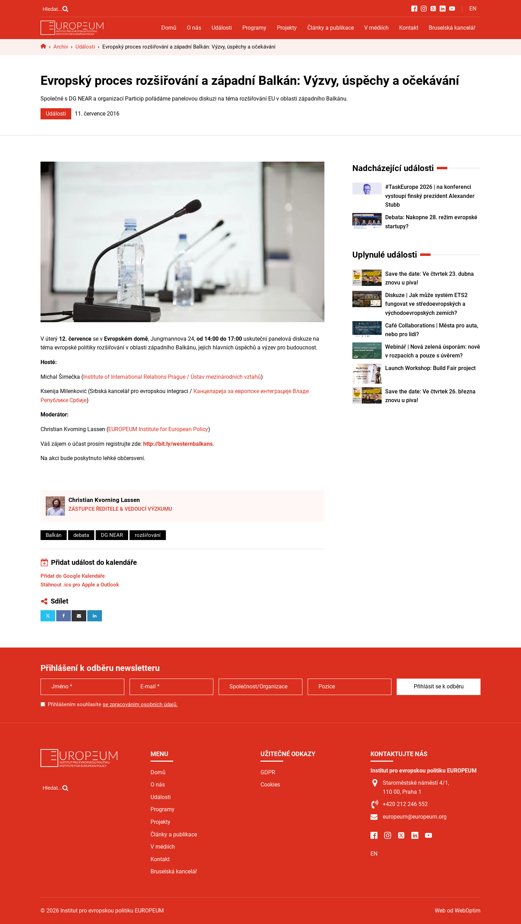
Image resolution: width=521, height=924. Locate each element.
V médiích (376, 27)
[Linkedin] (94, 615)
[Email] (79, 615)
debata (81, 535)
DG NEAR (112, 535)
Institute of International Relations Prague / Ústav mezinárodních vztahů (172, 377)
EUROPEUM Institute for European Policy (158, 429)
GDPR (267, 772)
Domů (168, 27)
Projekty (287, 27)
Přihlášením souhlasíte (113, 704)
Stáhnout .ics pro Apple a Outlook (80, 585)
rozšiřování (148, 535)
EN (472, 8)
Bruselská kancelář (452, 27)
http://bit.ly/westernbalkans (178, 444)
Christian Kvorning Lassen (104, 499)
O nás (194, 27)
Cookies (270, 784)
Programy (254, 27)
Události (222, 27)
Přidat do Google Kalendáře (73, 576)
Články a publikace (330, 27)
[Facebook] (63, 615)
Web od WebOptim (457, 910)
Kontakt (408, 27)
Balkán (53, 535)
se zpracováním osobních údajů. (140, 704)
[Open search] (56, 8)
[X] (48, 615)
